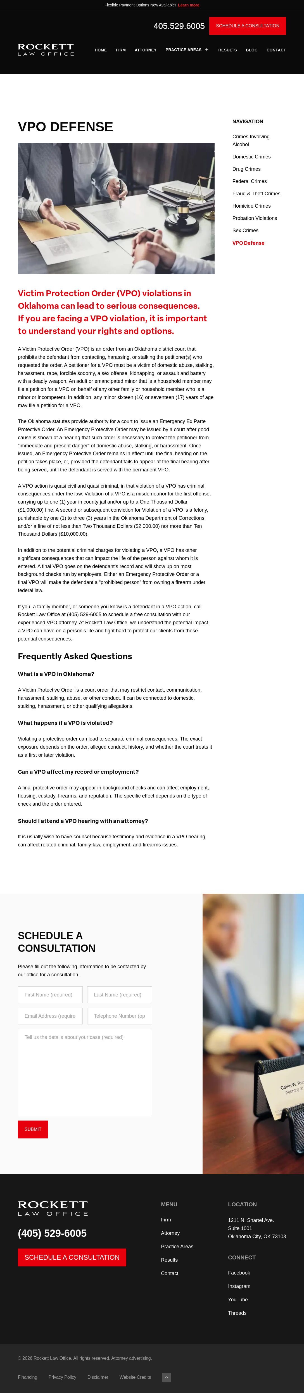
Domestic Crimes (251, 157)
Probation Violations (254, 218)
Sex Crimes (245, 230)
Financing (27, 1377)
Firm (121, 50)
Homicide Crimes (251, 206)
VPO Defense (248, 242)
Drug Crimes (246, 169)
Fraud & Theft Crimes (256, 193)
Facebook (239, 1273)
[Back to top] (166, 1377)
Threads (237, 1313)
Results (227, 50)
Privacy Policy (62, 1377)
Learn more (188, 5)
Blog (252, 50)
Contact (276, 50)
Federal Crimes (249, 181)
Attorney (146, 50)
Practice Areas (188, 50)
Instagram (239, 1286)
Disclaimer (97, 1377)
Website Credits (135, 1377)
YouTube (238, 1299)
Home (101, 50)
